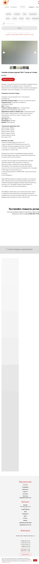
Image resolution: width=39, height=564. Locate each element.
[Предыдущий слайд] (4, 52)
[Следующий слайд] (35, 52)
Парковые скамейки (24, 33)
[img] (5, 2)
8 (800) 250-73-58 (33, 214)
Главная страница (12, 33)
